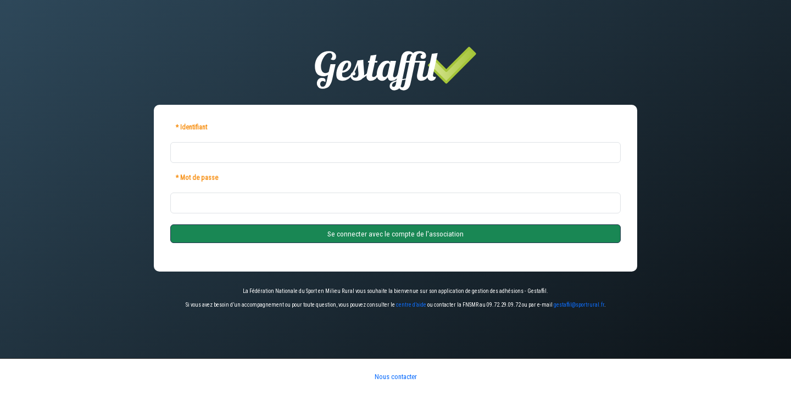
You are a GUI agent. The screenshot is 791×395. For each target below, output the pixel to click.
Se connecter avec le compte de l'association (395, 233)
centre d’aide (411, 305)
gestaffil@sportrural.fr (579, 305)
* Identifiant (191, 127)
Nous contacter (396, 377)
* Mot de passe (197, 178)
